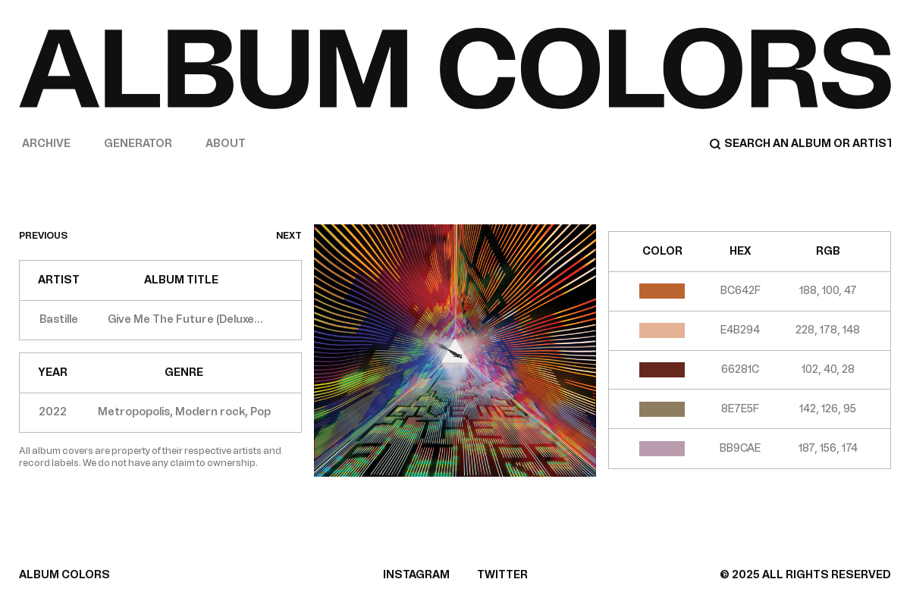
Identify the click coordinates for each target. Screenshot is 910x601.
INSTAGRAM (416, 574)
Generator (138, 143)
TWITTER (502, 574)
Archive (46, 143)
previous (43, 235)
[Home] (455, 68)
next (289, 235)
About (226, 143)
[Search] (800, 144)
